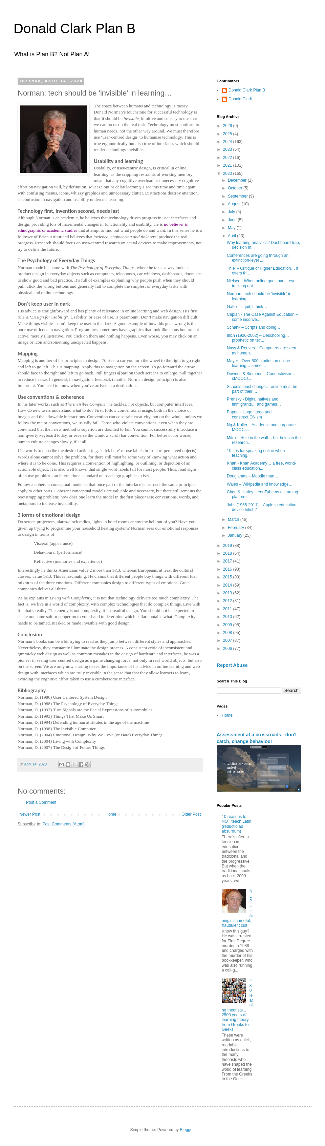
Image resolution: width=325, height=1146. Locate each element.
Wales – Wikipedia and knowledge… (259, 484)
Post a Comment (41, 802)
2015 (228, 577)
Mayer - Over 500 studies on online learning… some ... (258, 363)
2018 (228, 553)
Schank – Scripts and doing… (253, 327)
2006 (228, 648)
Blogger (187, 1129)
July (232, 211)
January (235, 535)
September (238, 196)
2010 (228, 616)
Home (111, 814)
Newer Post (29, 814)
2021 (228, 165)
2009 (228, 624)
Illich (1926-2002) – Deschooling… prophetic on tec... (258, 338)
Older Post (191, 814)
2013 (228, 593)
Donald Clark (240, 99)
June (233, 220)
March (234, 519)
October (235, 188)
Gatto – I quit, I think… (247, 306)
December (238, 180)
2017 (228, 561)
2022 (228, 157)
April (232, 235)
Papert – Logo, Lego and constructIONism (249, 414)
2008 (228, 632)
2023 (228, 149)
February (236, 527)
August (235, 204)
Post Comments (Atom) (63, 824)
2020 (228, 173)
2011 (228, 609)
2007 (228, 640)
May (232, 227)
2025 (228, 133)
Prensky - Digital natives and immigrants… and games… (254, 401)
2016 (228, 569)
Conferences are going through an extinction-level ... (257, 258)
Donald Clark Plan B (74, 28)
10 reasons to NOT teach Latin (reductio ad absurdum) (236, 824)
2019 (228, 545)
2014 (228, 585)
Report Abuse (232, 665)
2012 (228, 600)
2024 (228, 141)
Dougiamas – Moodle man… (252, 476)
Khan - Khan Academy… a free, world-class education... (261, 465)
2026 (228, 125)
